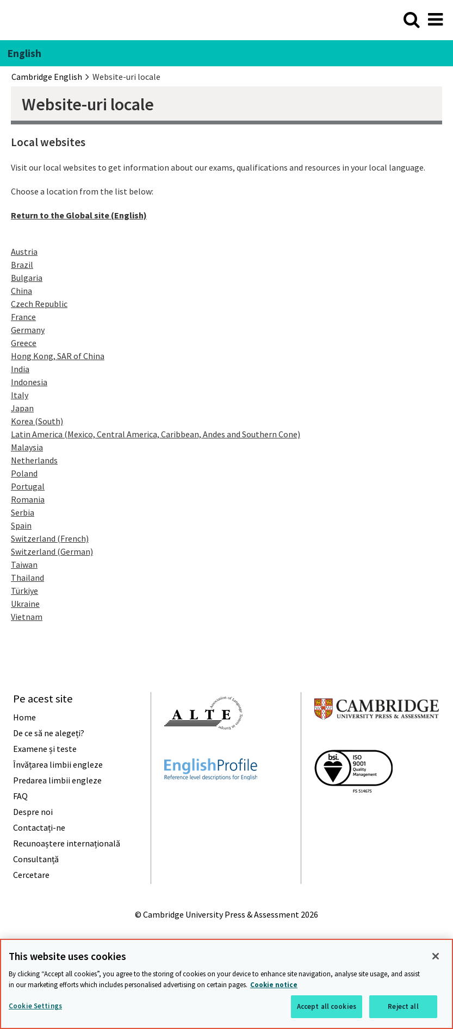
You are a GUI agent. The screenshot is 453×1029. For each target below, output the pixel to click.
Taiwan (24, 564)
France (23, 316)
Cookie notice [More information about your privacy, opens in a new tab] (273, 984)
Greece (23, 342)
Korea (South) (37, 421)
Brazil (22, 264)
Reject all (403, 1006)
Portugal (28, 486)
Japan (22, 408)
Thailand (27, 577)
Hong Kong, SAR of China (57, 355)
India (20, 368)
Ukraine (25, 603)
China (21, 290)
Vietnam (26, 616)
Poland (24, 473)
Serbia (22, 512)
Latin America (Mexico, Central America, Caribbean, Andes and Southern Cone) (155, 434)
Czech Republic (39, 303)
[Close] (436, 956)
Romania (28, 499)
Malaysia (27, 447)
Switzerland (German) (52, 551)
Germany (28, 329)
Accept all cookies (326, 1006)
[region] (226, 984)
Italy (19, 395)
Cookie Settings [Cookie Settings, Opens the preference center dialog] (35, 1006)
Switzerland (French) (50, 538)
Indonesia (29, 382)
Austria (24, 251)
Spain (21, 525)
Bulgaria (26, 277)
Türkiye (24, 590)
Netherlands (34, 460)
